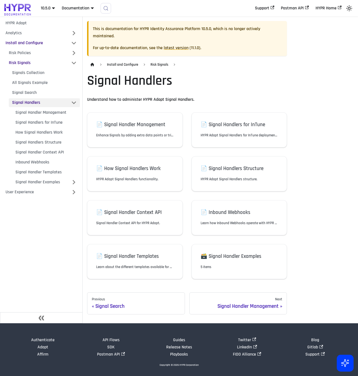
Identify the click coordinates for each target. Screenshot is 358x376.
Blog (315, 340)
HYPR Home (328, 8)
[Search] (106, 8)
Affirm (43, 354)
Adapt (42, 347)
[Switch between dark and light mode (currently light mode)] (349, 8)
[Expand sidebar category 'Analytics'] (74, 33)
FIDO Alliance (247, 354)
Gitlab (315, 347)
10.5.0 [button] (45, 8)
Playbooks (179, 354)
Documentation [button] (75, 8)
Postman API (295, 8)
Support (264, 8)
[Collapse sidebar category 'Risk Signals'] (74, 63)
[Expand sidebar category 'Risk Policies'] (74, 53)
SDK (111, 347)
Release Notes (179, 347)
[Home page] (92, 64)
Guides (179, 340)
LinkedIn (247, 347)
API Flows (111, 340)
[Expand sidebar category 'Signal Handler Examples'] (74, 182)
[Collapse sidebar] (41, 317)
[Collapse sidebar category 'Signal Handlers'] (74, 102)
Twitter (247, 340)
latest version (176, 48)
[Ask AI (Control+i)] (345, 363)
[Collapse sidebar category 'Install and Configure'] (74, 43)
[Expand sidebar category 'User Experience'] (74, 192)
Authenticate (43, 340)
